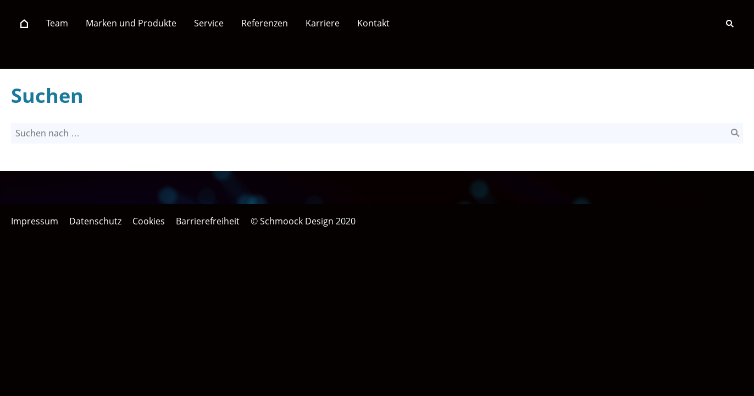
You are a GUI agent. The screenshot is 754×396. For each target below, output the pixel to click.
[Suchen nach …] (377, 133)
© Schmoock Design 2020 (303, 221)
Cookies (148, 221)
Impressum (34, 221)
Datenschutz (95, 221)
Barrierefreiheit (208, 221)
